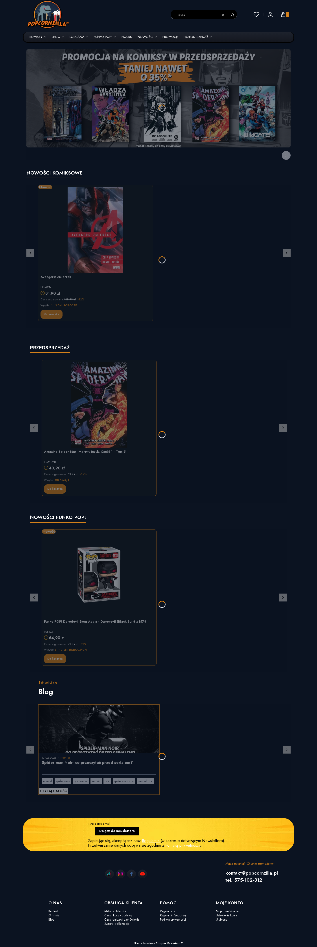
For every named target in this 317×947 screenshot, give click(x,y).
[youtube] (142, 874)
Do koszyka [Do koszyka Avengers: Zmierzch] (51, 314)
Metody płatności (115, 911)
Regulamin (151, 841)
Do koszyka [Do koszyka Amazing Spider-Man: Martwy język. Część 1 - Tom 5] (55, 489)
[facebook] (131, 874)
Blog (51, 919)
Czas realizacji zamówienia (121, 919)
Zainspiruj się (48, 682)
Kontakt (53, 911)
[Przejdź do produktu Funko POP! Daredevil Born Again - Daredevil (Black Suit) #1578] (99, 575)
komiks (96, 781)
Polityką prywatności (182, 845)
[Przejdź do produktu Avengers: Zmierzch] (96, 230)
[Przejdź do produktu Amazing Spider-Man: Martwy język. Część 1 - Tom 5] (99, 405)
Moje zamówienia (227, 911)
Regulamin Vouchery (173, 915)
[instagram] (120, 874)
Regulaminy (167, 911)
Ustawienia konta (226, 915)
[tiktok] (109, 874)
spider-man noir (124, 781)
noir (107, 781)
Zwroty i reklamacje (116, 923)
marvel (47, 781)
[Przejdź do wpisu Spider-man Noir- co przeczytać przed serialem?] (99, 729)
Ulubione (221, 919)
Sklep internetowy (157, 943)
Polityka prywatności (173, 919)
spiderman (81, 781)
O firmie (53, 915)
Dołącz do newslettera (117, 830)
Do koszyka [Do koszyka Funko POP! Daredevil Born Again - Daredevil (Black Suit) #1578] (55, 659)
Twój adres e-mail (99, 824)
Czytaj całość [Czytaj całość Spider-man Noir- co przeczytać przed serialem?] (53, 791)
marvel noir (145, 781)
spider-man (63, 781)
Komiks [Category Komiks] (65, 758)
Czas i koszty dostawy (118, 915)
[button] (232, 15)
